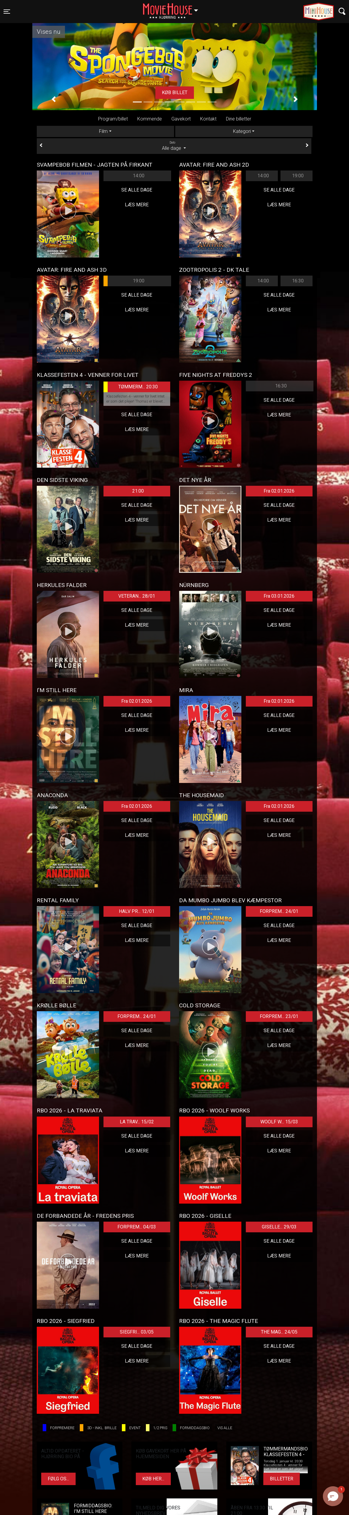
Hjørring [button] (173, 8)
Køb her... (153, 1479)
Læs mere (137, 205)
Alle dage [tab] (174, 145)
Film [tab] (103, 131)
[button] (53, 99)
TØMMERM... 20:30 (130, 387)
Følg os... (58, 1479)
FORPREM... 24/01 (279, 911)
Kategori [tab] (242, 131)
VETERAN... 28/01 (136, 596)
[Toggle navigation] (7, 11)
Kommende (149, 119)
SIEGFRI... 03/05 (137, 1332)
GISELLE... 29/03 (279, 1227)
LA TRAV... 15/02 (137, 1122)
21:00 (138, 491)
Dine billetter (238, 119)
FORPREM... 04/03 (136, 1227)
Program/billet (113, 119)
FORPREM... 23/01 (279, 1016)
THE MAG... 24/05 (279, 1332)
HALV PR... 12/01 (136, 911)
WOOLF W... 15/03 (279, 1122)
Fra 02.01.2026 (279, 491)
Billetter (281, 1479)
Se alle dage (136, 190)
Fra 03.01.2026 (279, 596)
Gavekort (181, 119)
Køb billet (174, 92)
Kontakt (208, 119)
